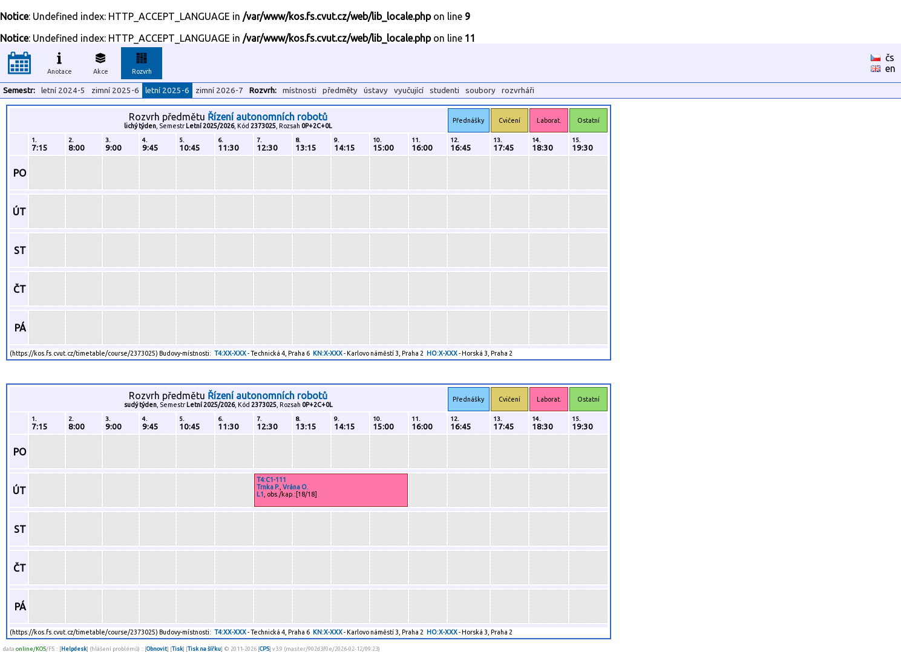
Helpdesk (74, 648)
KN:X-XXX (327, 353)
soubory (480, 90)
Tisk (177, 648)
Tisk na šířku (204, 648)
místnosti (299, 90)
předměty (340, 90)
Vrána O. (296, 487)
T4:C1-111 (271, 479)
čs (889, 57)
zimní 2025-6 (115, 90)
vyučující (409, 90)
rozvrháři (518, 90)
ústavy (376, 90)
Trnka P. (268, 487)
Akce (100, 61)
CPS (264, 648)
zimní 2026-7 (219, 90)
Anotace (59, 61)
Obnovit (156, 648)
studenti (444, 90)
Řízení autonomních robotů (267, 116)
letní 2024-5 (63, 90)
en (890, 68)
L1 (260, 494)
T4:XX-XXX (230, 353)
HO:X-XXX (442, 353)
